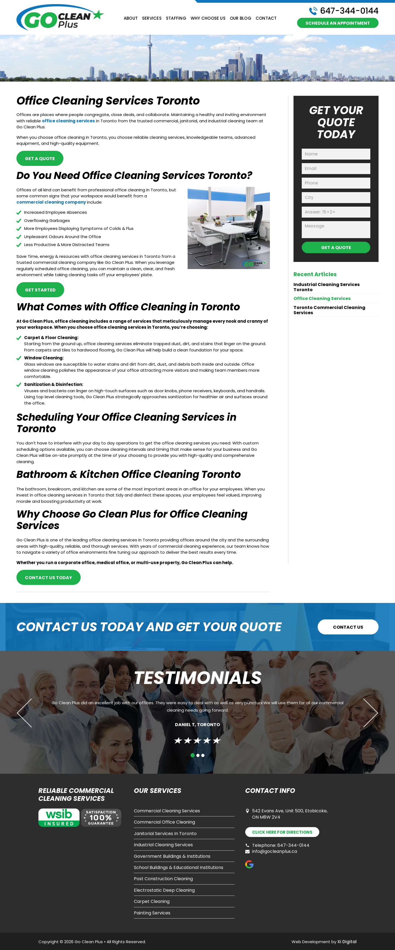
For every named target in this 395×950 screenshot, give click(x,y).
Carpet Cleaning (152, 902)
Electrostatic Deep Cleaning (164, 890)
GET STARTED (40, 290)
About (131, 18)
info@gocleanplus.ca (271, 851)
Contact (266, 18)
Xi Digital (347, 942)
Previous (31, 713)
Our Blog (240, 18)
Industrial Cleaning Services (163, 845)
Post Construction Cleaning (163, 879)
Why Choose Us (208, 18)
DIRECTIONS (282, 832)
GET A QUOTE (40, 158)
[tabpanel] (197, 720)
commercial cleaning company (51, 202)
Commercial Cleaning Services (167, 811)
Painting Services (152, 913)
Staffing (176, 18)
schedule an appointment (338, 23)
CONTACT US (348, 627)
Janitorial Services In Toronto (165, 834)
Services (152, 18)
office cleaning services (68, 121)
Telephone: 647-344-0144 (277, 845)
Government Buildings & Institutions (172, 856)
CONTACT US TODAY (48, 577)
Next (363, 713)
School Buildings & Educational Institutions (178, 868)
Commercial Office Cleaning (164, 822)
